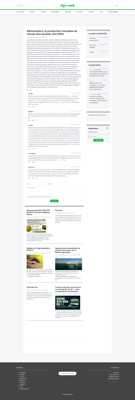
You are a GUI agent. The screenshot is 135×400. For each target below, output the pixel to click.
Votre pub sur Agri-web (67, 373)
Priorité (58, 210)
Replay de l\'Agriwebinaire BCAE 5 (38, 249)
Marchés (68, 12)
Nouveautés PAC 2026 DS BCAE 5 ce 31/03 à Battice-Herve (38, 212)
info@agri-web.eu (113, 379)
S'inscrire (98, 140)
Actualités (20, 12)
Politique (80, 12)
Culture (43, 12)
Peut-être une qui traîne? (93, 39)
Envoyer (54, 201)
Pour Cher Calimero (92, 46)
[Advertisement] (67, 20)
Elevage (32, 12)
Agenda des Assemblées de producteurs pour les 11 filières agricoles (67, 250)
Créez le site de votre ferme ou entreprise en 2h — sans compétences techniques (68, 289)
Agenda (91, 12)
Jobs (101, 12)
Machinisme (55, 12)
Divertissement (113, 12)
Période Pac (32, 287)
